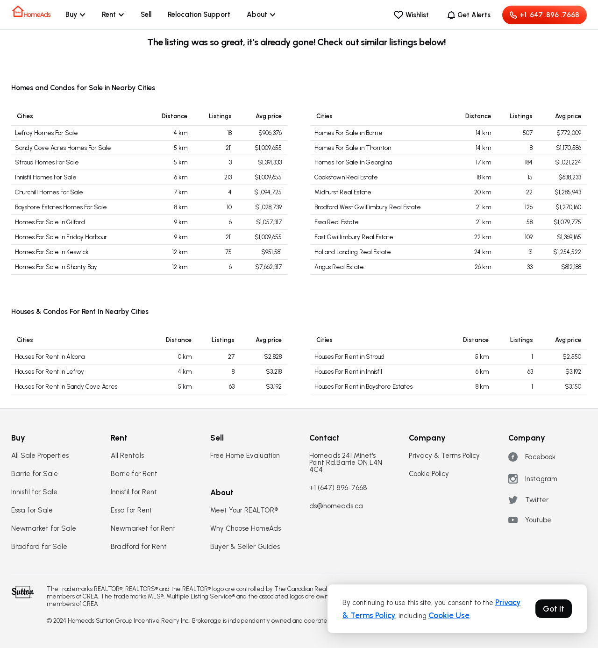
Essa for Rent (131, 510)
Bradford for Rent (139, 546)
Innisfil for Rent (134, 492)
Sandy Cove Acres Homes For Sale (63, 147)
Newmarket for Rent (143, 528)
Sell (146, 14)
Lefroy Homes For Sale (46, 132)
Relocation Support (199, 14)
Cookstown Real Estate (346, 177)
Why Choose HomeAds (245, 528)
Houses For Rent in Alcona (50, 356)
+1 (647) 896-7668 (338, 487)
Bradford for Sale (39, 546)
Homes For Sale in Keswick (52, 252)
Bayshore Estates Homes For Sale (61, 207)
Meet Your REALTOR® (244, 510)
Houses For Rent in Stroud (349, 356)
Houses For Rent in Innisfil (348, 371)
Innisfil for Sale (34, 492)
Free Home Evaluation (245, 455)
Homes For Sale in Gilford (50, 222)
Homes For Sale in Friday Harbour (61, 237)
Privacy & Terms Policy (444, 455)
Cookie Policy (429, 473)
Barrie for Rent (134, 473)
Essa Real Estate (336, 222)
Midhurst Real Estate (342, 192)
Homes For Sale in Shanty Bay (56, 267)
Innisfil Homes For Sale (46, 177)
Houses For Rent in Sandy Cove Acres (66, 386)
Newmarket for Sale (43, 528)
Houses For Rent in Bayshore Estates (363, 386)
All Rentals (127, 455)
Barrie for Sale (34, 473)
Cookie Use (449, 615)
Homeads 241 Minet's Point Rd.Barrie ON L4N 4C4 (345, 462)
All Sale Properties (40, 455)
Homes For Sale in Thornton (352, 147)
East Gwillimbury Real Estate (353, 237)
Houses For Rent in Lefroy (49, 371)
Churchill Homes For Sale (49, 192)
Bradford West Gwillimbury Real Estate (367, 207)
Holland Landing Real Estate (352, 252)
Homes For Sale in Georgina (353, 162)
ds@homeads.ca (336, 506)
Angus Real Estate (339, 267)
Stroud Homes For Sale (47, 162)
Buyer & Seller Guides (245, 546)
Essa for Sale (32, 510)
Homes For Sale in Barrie (348, 132)
